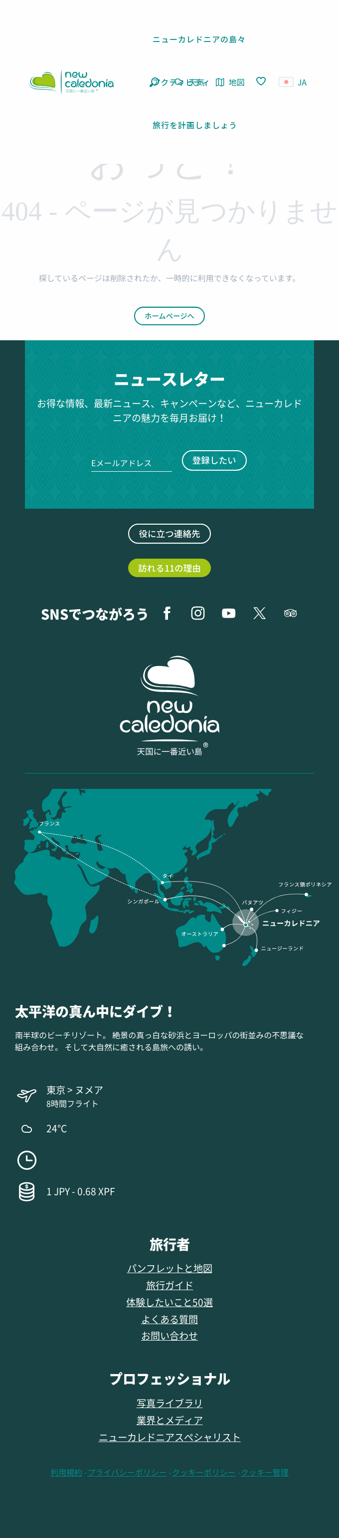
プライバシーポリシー (127, 1472)
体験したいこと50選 (169, 1302)
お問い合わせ (169, 1335)
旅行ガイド (169, 1285)
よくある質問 (169, 1319)
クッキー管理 (265, 1472)
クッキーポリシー (204, 1472)
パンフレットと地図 (169, 1268)
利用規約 (66, 1472)
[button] (154, 82)
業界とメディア (170, 1420)
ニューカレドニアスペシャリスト (170, 1437)
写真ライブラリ (170, 1403)
